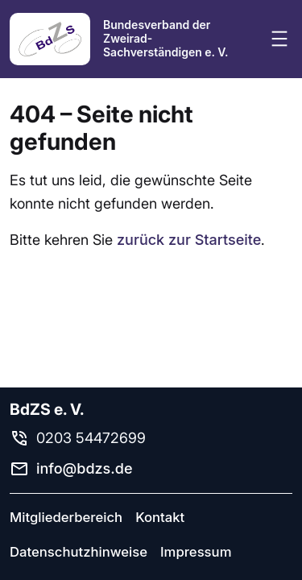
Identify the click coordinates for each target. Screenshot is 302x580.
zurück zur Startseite (189, 239)
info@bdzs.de (84, 468)
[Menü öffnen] (279, 39)
